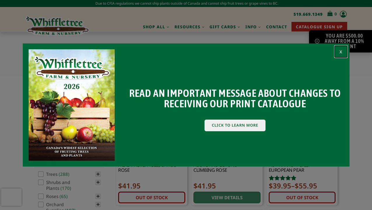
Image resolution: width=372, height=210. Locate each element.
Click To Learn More (235, 125)
